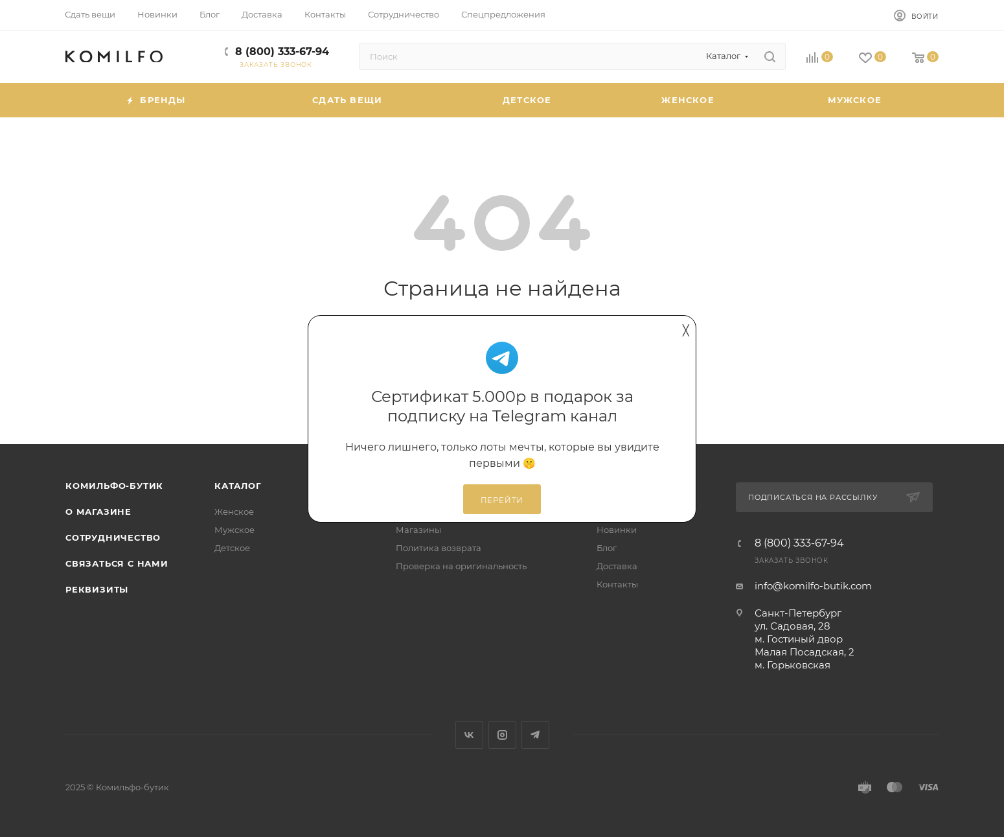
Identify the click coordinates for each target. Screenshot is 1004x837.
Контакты (617, 584)
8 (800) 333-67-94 (282, 51)
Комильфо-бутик (114, 485)
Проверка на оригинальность (461, 566)
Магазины (418, 530)
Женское (234, 511)
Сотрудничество (113, 537)
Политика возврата (438, 548)
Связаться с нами (116, 563)
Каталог (238, 485)
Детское (232, 548)
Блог (607, 548)
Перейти (502, 500)
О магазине (98, 511)
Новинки (617, 530)
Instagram (502, 735)
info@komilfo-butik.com (813, 586)
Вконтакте (469, 735)
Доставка (617, 566)
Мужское (234, 530)
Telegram (535, 735)
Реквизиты (96, 589)
